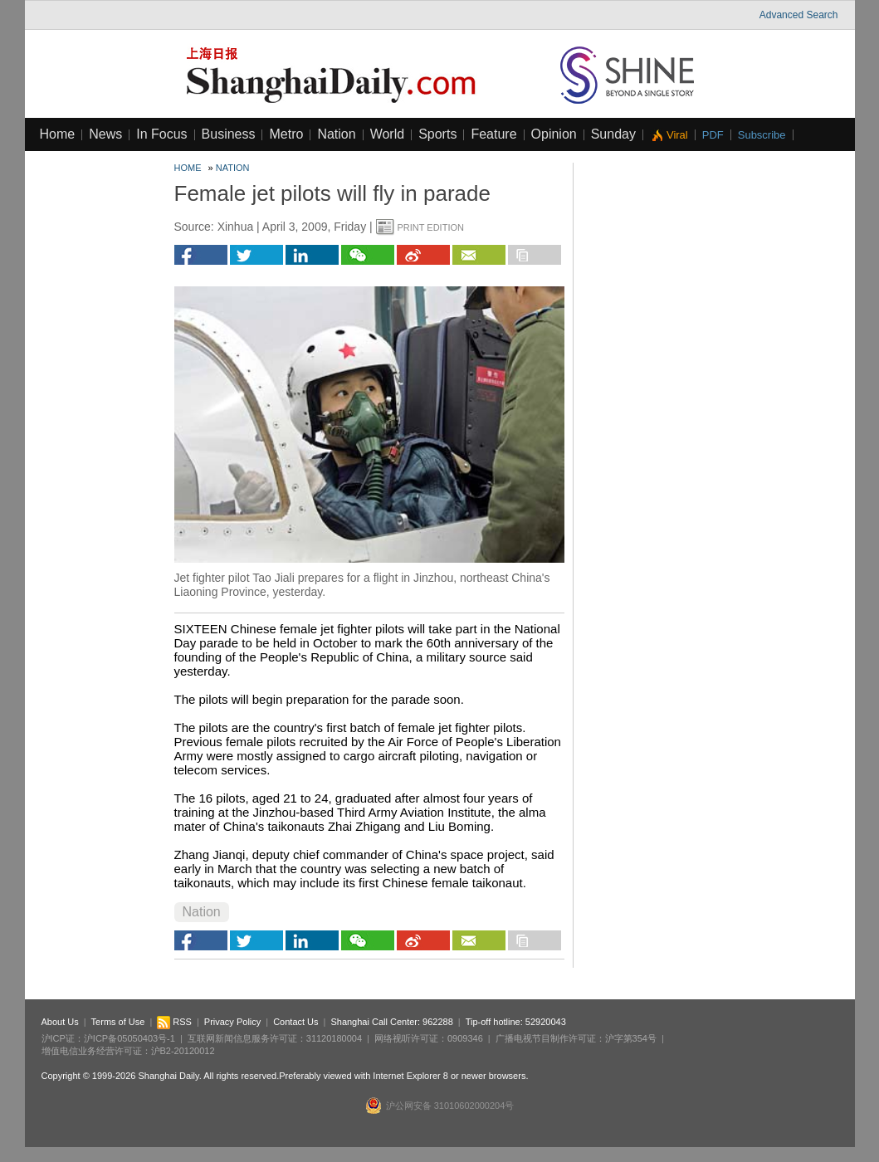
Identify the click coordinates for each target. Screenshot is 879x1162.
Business (229, 134)
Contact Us (295, 1022)
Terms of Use (118, 1022)
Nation (336, 134)
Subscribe (762, 135)
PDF (713, 135)
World (387, 134)
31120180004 (334, 1038)
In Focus (161, 134)
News (105, 134)
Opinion (554, 134)
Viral (677, 135)
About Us (60, 1022)
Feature (493, 134)
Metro (286, 134)
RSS (174, 1022)
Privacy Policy (232, 1022)
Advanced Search (798, 15)
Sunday (613, 134)
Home (58, 134)
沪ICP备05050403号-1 (129, 1038)
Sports (437, 134)
